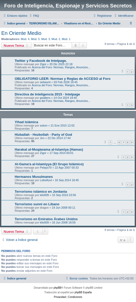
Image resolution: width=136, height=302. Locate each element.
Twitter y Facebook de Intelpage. (41, 61)
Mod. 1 (66, 39)
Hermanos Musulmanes (34, 177)
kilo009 (44, 195)
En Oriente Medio (21, 33)
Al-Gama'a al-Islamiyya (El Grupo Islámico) (49, 164)
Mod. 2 (56, 39)
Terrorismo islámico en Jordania (41, 191)
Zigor (43, 64)
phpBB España (83, 292)
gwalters (45, 97)
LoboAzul (46, 180)
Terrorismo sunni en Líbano (37, 204)
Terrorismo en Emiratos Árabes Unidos (46, 219)
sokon (43, 125)
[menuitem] (34, 16)
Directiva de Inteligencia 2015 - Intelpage (47, 94)
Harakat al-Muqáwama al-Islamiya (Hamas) (49, 149)
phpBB (57, 287)
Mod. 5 (35, 39)
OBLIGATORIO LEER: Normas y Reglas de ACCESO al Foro (62, 79)
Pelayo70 (46, 167)
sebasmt (45, 82)
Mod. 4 (25, 39)
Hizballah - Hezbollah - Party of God (43, 135)
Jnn (42, 138)
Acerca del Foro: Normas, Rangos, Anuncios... (61, 67)
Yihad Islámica (26, 122)
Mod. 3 (45, 39)
